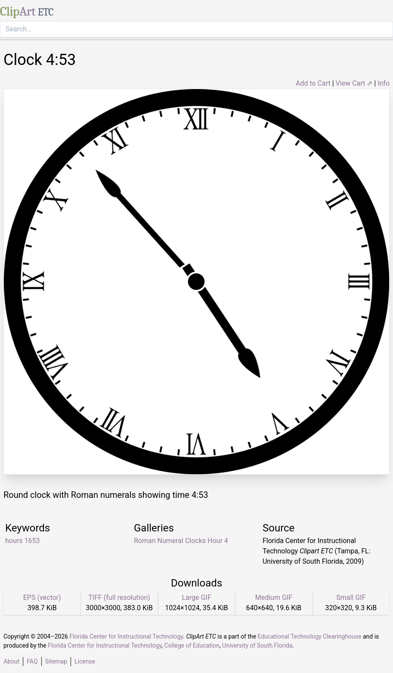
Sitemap (56, 661)
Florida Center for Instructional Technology (126, 636)
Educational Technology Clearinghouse (310, 636)
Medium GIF (273, 597)
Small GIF (350, 597)
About (11, 661)
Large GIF (196, 597)
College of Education (192, 645)
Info (384, 83)
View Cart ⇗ (354, 83)
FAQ (32, 661)
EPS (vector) (42, 597)
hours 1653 (22, 541)
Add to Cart (313, 83)
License (84, 661)
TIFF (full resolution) (119, 597)
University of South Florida (257, 645)
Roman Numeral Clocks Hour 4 (181, 541)
